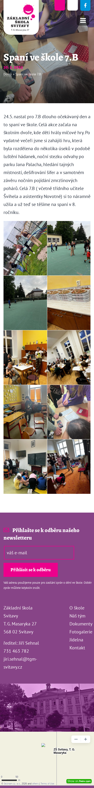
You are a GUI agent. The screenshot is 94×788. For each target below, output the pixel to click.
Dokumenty (80, 624)
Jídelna (76, 640)
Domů (8, 74)
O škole (76, 608)
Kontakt (77, 648)
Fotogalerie (80, 632)
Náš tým (77, 616)
